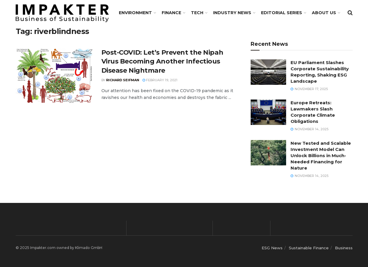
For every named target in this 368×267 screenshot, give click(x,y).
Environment (135, 12)
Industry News (232, 12)
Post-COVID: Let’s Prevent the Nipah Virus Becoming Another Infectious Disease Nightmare (162, 61)
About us (324, 12)
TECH (197, 12)
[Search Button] (350, 12)
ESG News (272, 247)
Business (344, 247)
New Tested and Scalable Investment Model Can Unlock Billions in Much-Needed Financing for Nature (321, 155)
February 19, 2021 (159, 80)
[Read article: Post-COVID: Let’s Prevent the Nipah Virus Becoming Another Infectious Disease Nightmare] (54, 75)
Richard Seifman (122, 80)
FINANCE (171, 12)
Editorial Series (281, 12)
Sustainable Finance (309, 247)
